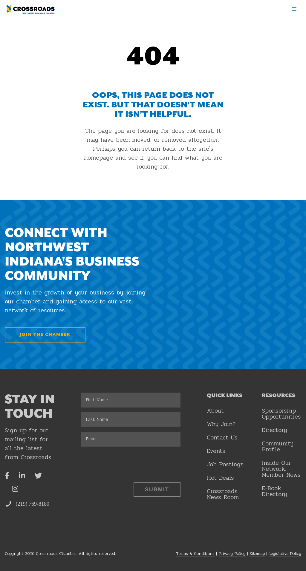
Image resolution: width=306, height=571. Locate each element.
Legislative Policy (285, 553)
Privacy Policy (232, 553)
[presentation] (126, 463)
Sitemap (257, 553)
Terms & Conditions (195, 553)
